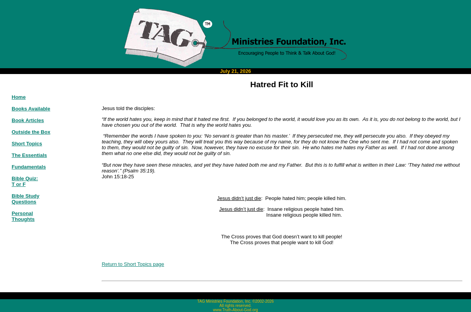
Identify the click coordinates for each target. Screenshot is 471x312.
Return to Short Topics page (133, 264)
